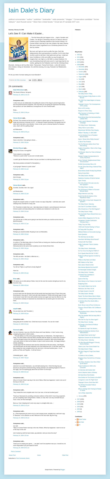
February (81, 91)
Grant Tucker (82, 419)
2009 (78, 62)
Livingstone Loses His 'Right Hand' (88, 380)
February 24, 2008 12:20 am (21, 418)
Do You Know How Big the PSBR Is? (88, 251)
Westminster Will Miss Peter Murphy (88, 130)
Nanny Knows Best (83, 173)
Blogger (62, 469)
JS (79, 425)
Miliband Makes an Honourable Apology (89, 232)
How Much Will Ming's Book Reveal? (88, 239)
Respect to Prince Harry (85, 111)
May (80, 84)
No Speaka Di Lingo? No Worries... (88, 328)
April (80, 86)
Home (39, 455)
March (80, 89)
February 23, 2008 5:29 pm (21, 303)
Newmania (16, 330)
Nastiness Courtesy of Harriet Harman (89, 178)
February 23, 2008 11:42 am (21, 95)
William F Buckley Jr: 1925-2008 (87, 132)
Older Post (65, 455)
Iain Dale (81, 422)
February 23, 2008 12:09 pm (21, 112)
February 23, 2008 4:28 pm (21, 285)
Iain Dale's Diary (31, 10)
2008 (78, 64)
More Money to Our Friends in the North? (89, 281)
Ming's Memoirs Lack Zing (85, 193)
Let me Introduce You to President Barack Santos (87, 135)
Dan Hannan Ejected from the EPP (88, 267)
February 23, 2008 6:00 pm (21, 313)
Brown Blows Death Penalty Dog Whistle (89, 170)
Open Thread (82, 180)
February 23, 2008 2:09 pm (21, 142)
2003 (78, 409)
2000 (78, 411)
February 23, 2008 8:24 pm (21, 372)
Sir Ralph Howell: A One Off (86, 291)
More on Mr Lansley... (84, 108)
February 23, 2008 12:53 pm (21, 132)
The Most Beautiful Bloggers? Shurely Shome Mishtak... (89, 343)
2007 (78, 399)
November (82, 69)
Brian (14, 279)
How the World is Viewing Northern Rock (89, 298)
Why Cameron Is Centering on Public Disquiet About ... (88, 113)
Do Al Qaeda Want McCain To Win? (88, 253)
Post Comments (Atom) (22, 458)
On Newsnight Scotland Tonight (87, 269)
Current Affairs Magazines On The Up (88, 218)
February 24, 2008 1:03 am (21, 435)
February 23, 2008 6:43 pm (21, 324)
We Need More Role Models (86, 375)
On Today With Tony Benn (85, 229)
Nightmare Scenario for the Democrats (89, 337)
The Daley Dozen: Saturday (86, 204)
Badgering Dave (82, 283)
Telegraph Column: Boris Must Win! (88, 382)
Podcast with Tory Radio (85, 242)
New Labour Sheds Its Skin (86, 265)
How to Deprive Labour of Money (87, 372)
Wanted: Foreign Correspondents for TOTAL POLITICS (88, 156)
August (81, 76)
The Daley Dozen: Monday (85, 175)
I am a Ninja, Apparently (85, 393)
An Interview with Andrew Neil (86, 370)
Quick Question (82, 234)
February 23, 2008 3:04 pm (21, 273)
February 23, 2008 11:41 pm (21, 405)
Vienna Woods (17, 118)
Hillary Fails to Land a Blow (86, 128)
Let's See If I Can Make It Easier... (87, 206)
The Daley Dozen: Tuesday (86, 272)
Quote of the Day (83, 279)
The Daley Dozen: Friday (85, 93)
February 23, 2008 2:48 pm (21, 248)
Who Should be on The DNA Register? (89, 209)
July (80, 79)
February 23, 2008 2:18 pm (21, 179)
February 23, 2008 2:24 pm (21, 211)
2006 (78, 401)
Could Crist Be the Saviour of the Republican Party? (87, 196)
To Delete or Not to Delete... (86, 355)
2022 (78, 54)
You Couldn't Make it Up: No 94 (87, 286)
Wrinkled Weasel (18, 148)
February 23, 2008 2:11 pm (21, 169)
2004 (78, 406)
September (82, 74)
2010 (78, 59)
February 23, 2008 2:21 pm (21, 193)
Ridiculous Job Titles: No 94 (86, 288)
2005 (78, 404)
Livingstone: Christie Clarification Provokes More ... (87, 221)
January (81, 396)
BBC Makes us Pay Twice (85, 262)
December (82, 66)
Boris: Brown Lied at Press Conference (89, 305)
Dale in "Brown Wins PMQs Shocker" (88, 139)
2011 (78, 57)
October (81, 71)
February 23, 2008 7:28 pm (21, 358)
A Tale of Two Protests (84, 141)
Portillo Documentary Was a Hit (87, 164)
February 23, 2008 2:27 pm (21, 223)
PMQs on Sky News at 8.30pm (87, 260)
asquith (15, 308)
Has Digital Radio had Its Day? (87, 335)
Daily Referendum (18, 90)
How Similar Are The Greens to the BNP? (90, 377)
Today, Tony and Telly (84, 224)
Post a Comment (16, 451)
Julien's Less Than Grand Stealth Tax (88, 346)
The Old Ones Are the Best (85, 237)
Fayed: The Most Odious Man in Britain (89, 296)
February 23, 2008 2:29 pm (21, 234)
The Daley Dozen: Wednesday (87, 125)
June (80, 81)
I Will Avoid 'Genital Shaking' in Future (89, 227)
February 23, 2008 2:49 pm (21, 259)
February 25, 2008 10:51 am (21, 448)
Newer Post (12, 455)
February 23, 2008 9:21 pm (21, 384)
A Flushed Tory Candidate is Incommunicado (86, 275)
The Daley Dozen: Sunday (85, 187)
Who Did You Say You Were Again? (88, 319)
